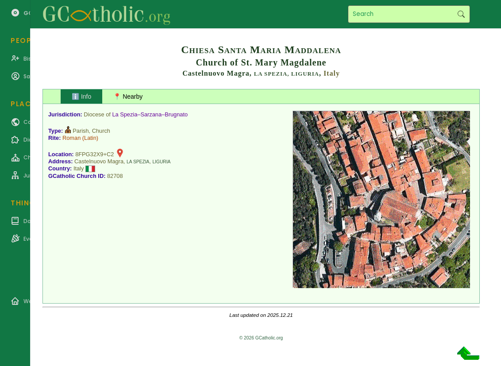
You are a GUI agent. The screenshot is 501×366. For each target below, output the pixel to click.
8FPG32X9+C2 (94, 154)
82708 (115, 176)
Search (461, 14)
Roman (71, 138)
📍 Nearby (128, 96)
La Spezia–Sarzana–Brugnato (150, 114)
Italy (332, 73)
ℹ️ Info (81, 96)
